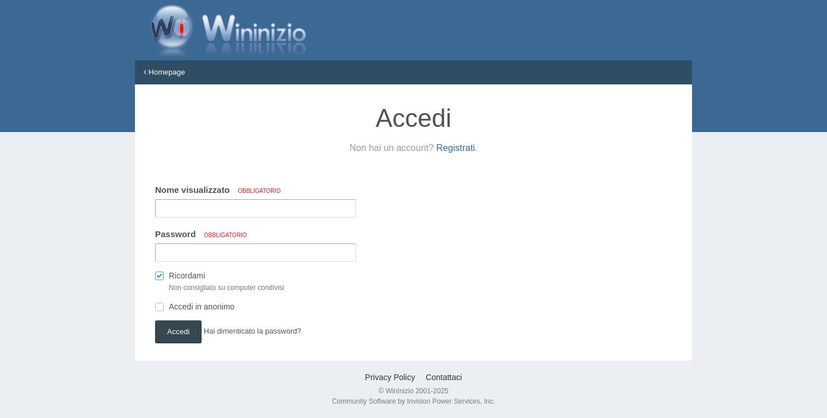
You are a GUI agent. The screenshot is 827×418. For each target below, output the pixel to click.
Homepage (164, 72)
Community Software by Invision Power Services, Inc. (413, 401)
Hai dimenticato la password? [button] (253, 331)
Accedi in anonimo (201, 306)
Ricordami (187, 275)
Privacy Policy (390, 377)
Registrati (456, 148)
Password (201, 234)
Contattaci (444, 377)
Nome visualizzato (218, 190)
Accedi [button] (178, 331)
